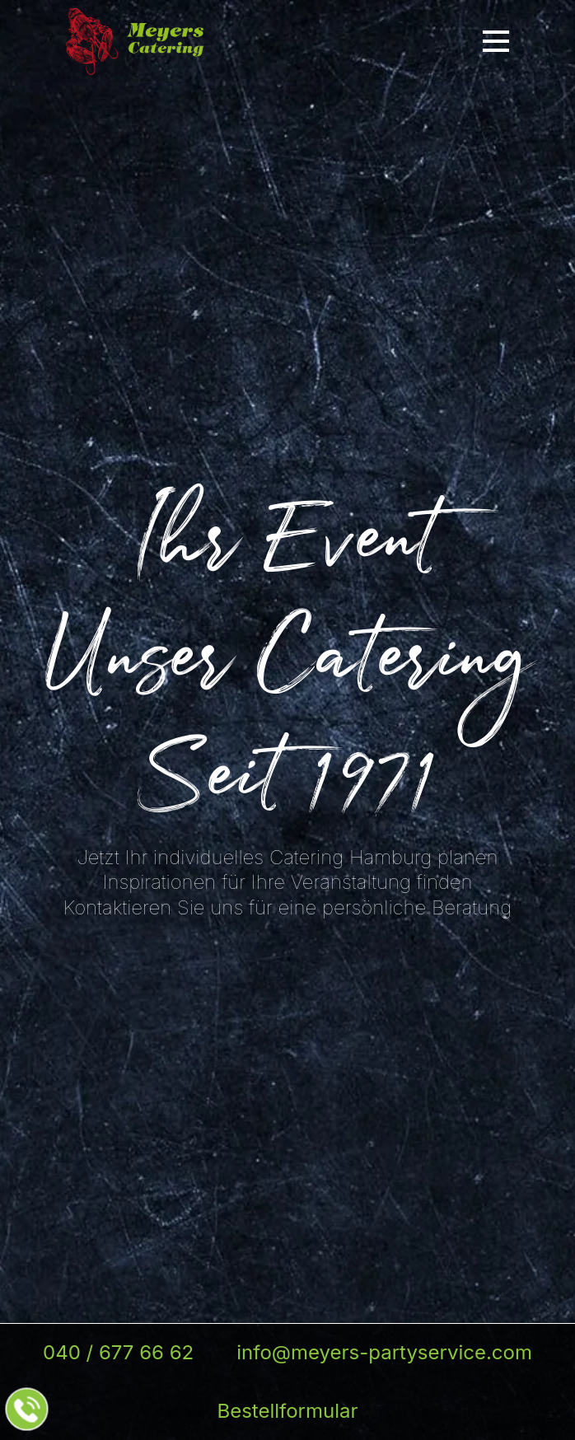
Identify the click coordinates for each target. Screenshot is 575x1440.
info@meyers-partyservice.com (384, 1352)
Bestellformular (287, 1411)
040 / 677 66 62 (118, 1352)
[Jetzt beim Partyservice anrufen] (27, 1409)
